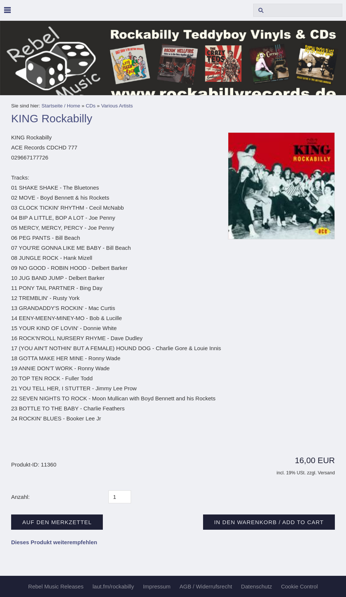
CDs (90, 106)
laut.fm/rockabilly (113, 586)
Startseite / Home (61, 106)
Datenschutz (256, 586)
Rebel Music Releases (56, 586)
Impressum (156, 586)
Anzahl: (20, 497)
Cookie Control (299, 586)
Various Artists (117, 106)
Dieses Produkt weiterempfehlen (54, 542)
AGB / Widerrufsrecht (205, 586)
